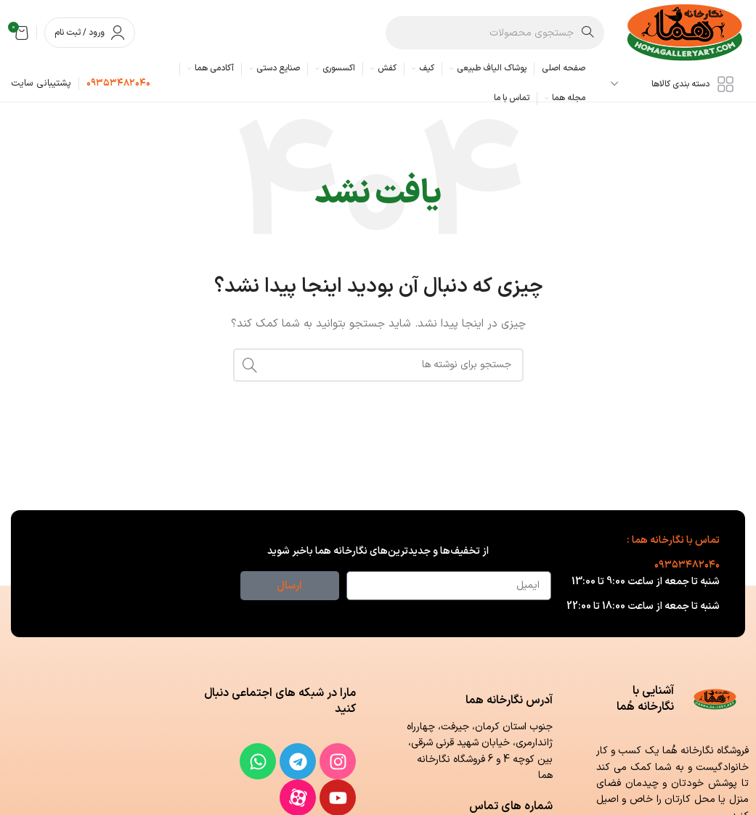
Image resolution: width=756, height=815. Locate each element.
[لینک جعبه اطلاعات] (118, 84)
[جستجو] (495, 32)
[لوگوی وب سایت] (685, 32)
